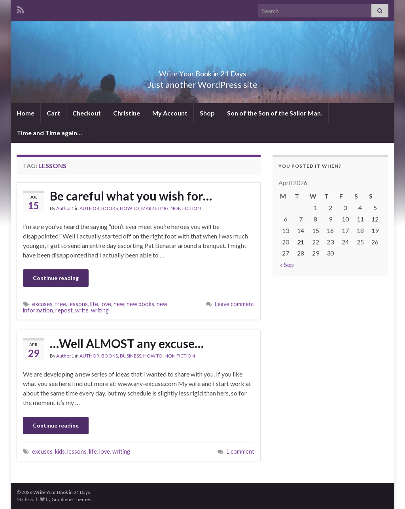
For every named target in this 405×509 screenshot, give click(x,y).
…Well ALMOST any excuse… (127, 343)
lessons (78, 304)
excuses (42, 304)
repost (64, 310)
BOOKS (109, 208)
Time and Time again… (49, 132)
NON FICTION (185, 208)
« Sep (287, 264)
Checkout (86, 113)
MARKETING (154, 208)
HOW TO (129, 208)
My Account (169, 113)
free (60, 304)
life (94, 304)
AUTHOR (89, 208)
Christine (126, 113)
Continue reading (56, 277)
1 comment (240, 451)
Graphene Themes (71, 499)
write (82, 310)
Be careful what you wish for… (131, 196)
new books (140, 304)
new (119, 304)
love (105, 304)
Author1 (65, 208)
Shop (207, 113)
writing (100, 310)
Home (25, 113)
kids (60, 451)
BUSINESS (130, 356)
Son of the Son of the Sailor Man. (274, 113)
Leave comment (234, 304)
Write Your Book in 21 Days (202, 71)
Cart (53, 113)
